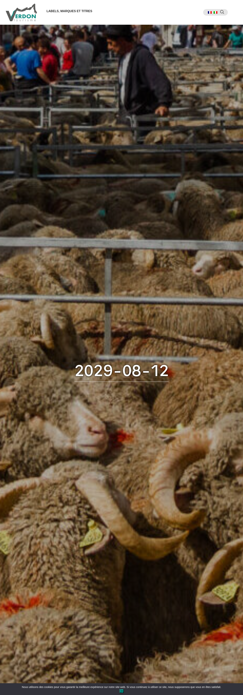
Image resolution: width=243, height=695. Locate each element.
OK (121, 691)
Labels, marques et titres (69, 11)
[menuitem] (210, 12)
